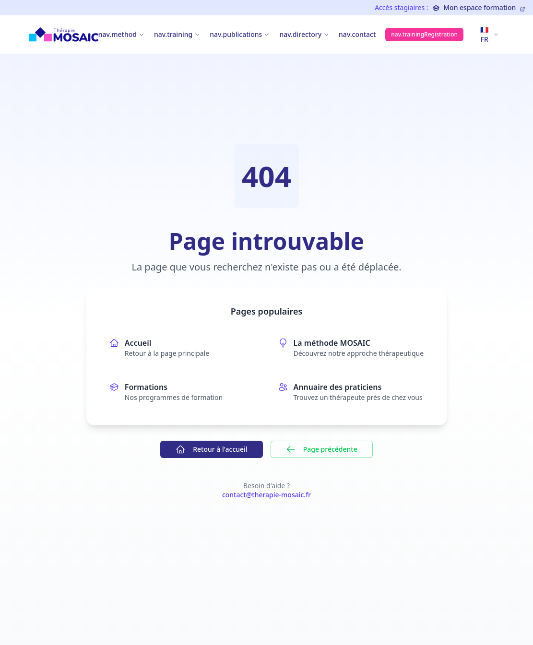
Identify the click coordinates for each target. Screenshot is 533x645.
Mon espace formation (478, 7)
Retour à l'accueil (211, 449)
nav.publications (236, 34)
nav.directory (300, 34)
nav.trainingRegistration (424, 34)
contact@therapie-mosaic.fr (266, 494)
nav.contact (357, 34)
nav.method (117, 34)
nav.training (173, 34)
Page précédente (321, 449)
